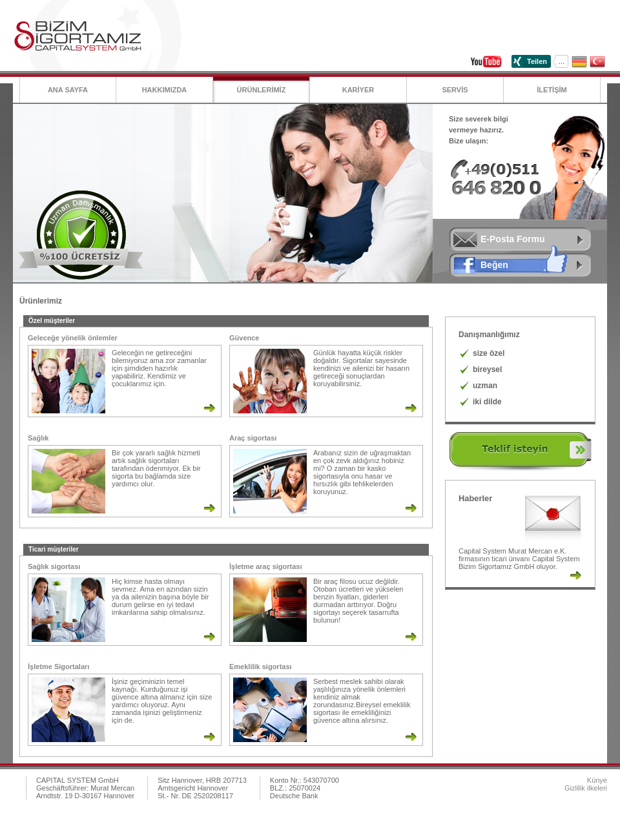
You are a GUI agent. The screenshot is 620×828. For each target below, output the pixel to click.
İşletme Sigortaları (58, 666)
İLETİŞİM (551, 90)
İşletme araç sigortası (265, 566)
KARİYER (358, 90)
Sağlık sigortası (54, 566)
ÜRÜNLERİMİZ (261, 90)
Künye (597, 780)
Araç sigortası (252, 438)
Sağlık (38, 438)
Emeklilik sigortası (260, 666)
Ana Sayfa (68, 90)
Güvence (244, 338)
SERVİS (455, 90)
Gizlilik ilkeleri (585, 788)
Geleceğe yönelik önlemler (73, 338)
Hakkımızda (164, 90)
